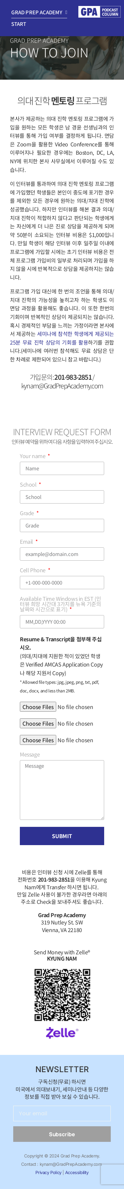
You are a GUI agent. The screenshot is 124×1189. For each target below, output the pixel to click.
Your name (33, 456)
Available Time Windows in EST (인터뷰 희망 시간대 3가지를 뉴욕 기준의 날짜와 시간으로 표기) (60, 604)
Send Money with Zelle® (62, 955)
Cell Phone (33, 570)
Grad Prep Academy (39, 12)
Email (27, 542)
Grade (27, 513)
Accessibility (77, 1172)
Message (30, 755)
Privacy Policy (48, 1172)
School (29, 485)
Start (18, 23)
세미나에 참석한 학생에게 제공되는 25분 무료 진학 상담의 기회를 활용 (62, 338)
